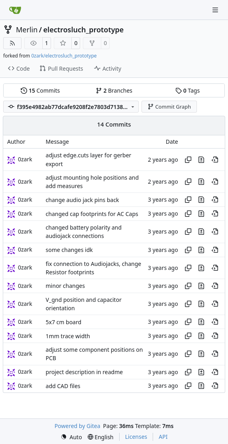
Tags (187, 90)
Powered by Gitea (77, 426)
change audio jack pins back (82, 200)
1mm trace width (68, 336)
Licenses (136, 436)
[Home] (15, 10)
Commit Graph (169, 106)
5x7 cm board (64, 322)
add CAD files (63, 386)
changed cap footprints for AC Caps (92, 214)
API (163, 436)
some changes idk (69, 250)
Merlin (26, 30)
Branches (114, 90)
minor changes (65, 286)
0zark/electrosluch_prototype (63, 55)
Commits (40, 90)
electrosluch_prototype (83, 30)
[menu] (71, 437)
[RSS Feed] (12, 43)
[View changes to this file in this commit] (201, 160)
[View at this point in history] (215, 160)
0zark (25, 159)
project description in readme (84, 372)
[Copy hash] (188, 160)
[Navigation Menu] (216, 9)
